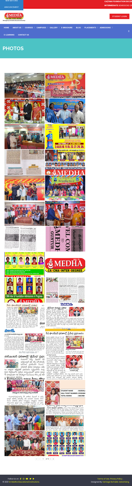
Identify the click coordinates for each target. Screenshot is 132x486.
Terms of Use (103, 478)
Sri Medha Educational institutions (24, 482)
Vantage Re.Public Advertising (115, 482)
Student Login (119, 16)
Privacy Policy (116, 478)
